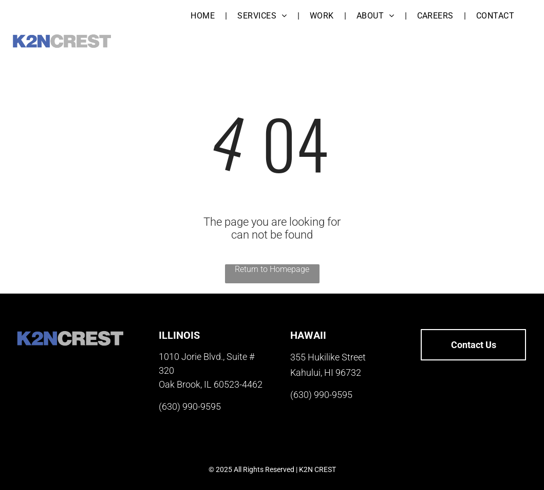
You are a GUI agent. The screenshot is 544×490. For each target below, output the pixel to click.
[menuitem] (203, 15)
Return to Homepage (272, 269)
